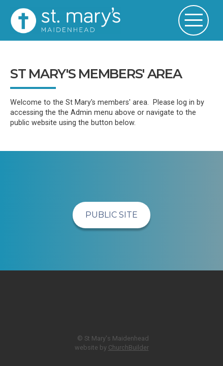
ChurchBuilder (128, 347)
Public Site (111, 215)
